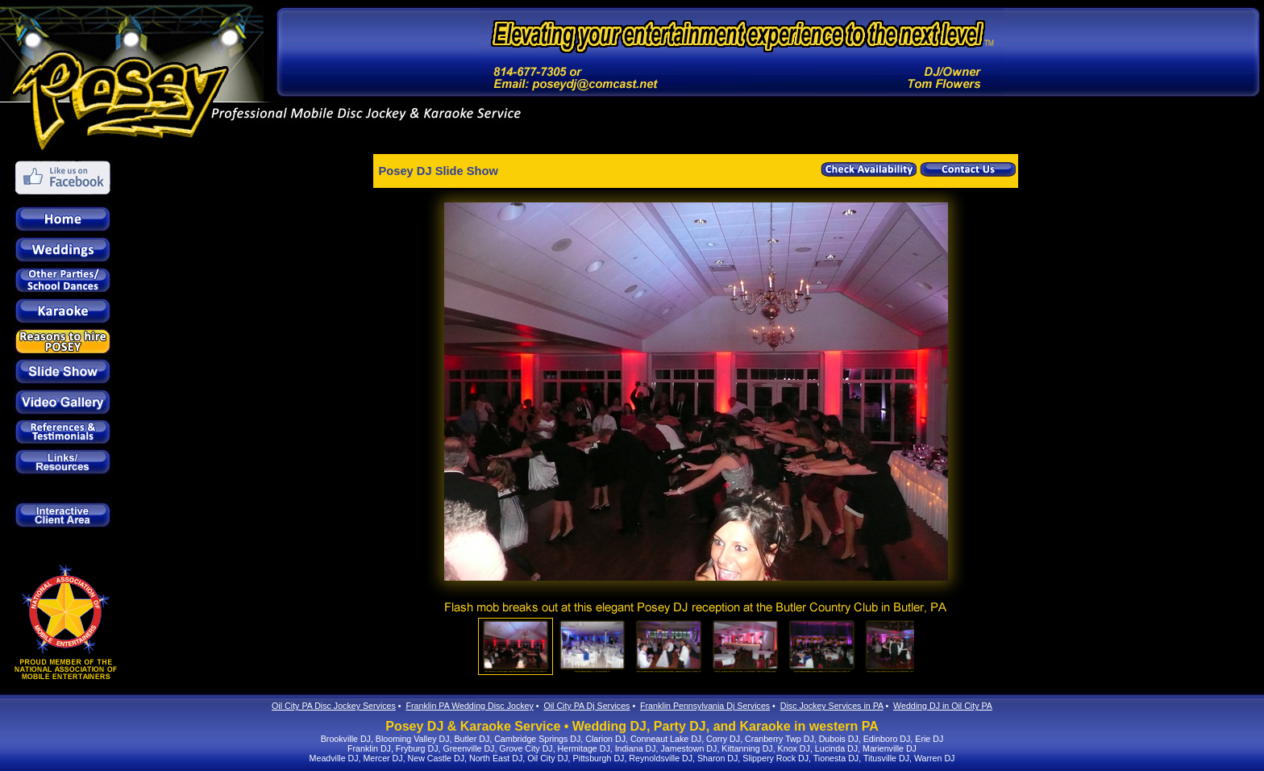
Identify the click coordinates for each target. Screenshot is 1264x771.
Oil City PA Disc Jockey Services (334, 706)
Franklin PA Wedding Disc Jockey (469, 706)
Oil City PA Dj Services (586, 706)
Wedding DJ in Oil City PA (942, 706)
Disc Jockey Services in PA (832, 706)
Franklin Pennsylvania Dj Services (705, 706)
